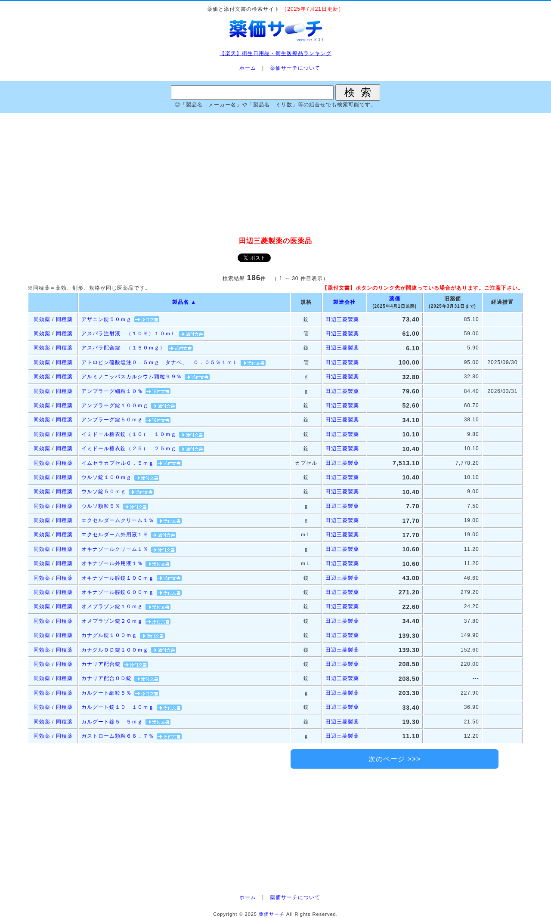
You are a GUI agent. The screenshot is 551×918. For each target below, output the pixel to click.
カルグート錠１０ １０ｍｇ (117, 707)
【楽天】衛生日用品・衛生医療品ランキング (275, 53)
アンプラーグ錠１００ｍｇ (115, 405)
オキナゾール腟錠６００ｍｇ (117, 592)
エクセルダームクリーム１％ (117, 520)
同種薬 (64, 319)
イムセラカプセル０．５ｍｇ (117, 463)
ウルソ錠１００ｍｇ (106, 477)
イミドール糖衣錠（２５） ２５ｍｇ (128, 448)
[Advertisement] (275, 175)
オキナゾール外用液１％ (112, 563)
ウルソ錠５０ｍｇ (103, 491)
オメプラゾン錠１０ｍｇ (112, 606)
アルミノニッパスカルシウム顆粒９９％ (131, 377)
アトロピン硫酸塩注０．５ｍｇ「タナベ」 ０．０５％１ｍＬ (159, 362)
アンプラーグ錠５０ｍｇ (112, 420)
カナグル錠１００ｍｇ (109, 635)
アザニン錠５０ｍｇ (106, 319)
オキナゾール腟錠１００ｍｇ (117, 578)
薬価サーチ (272, 914)
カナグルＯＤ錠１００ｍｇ (115, 650)
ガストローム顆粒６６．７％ (117, 736)
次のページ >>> (394, 759)
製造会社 (344, 302)
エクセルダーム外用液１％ (115, 535)
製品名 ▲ (184, 302)
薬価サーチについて (295, 68)
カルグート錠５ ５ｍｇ (112, 722)
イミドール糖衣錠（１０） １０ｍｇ (128, 434)
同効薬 (42, 319)
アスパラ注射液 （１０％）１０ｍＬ (128, 334)
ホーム (247, 68)
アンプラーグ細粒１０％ (112, 391)
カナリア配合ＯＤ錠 (106, 678)
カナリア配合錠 (101, 664)
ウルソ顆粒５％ (101, 506)
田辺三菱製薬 (342, 319)
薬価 (394, 299)
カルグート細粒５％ (106, 693)
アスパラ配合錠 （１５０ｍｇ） (123, 348)
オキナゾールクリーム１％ (115, 549)
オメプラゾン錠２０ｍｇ (112, 621)
